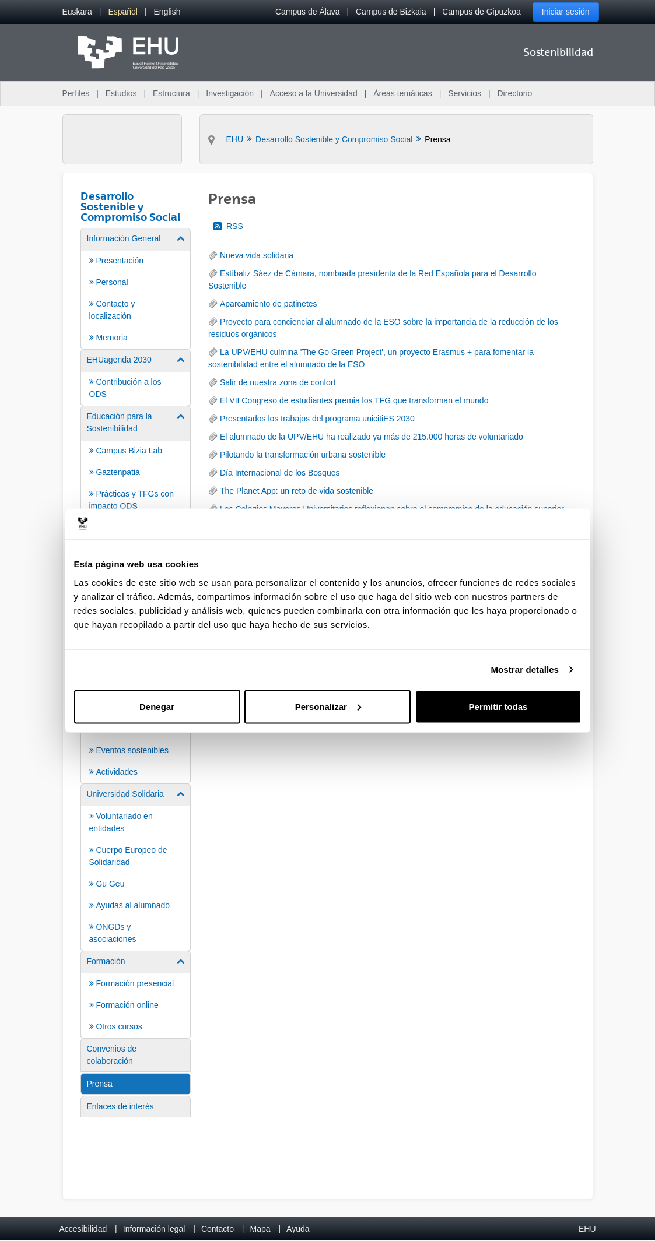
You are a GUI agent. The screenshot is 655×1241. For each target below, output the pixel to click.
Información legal (154, 1228)
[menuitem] (77, 12)
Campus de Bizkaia (391, 11)
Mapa (260, 1228)
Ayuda (297, 1228)
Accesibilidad (83, 1228)
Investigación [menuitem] (230, 93)
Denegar (156, 706)
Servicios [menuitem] (464, 93)
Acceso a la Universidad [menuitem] (314, 93)
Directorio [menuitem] (515, 93)
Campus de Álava (307, 11)
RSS (228, 226)
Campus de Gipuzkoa (481, 11)
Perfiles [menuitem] (76, 93)
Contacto (217, 1228)
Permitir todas (498, 706)
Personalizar (328, 706)
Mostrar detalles (525, 669)
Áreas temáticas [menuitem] (402, 93)
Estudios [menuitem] (121, 93)
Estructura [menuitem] (171, 93)
